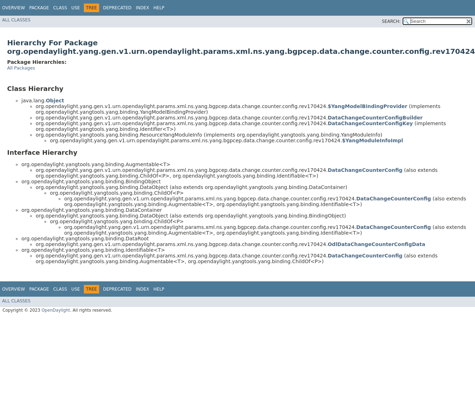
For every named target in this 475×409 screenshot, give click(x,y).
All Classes (16, 19)
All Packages (21, 68)
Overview (13, 7)
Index (142, 7)
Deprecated (117, 7)
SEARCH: (391, 21)
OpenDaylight (55, 310)
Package (39, 7)
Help (158, 7)
